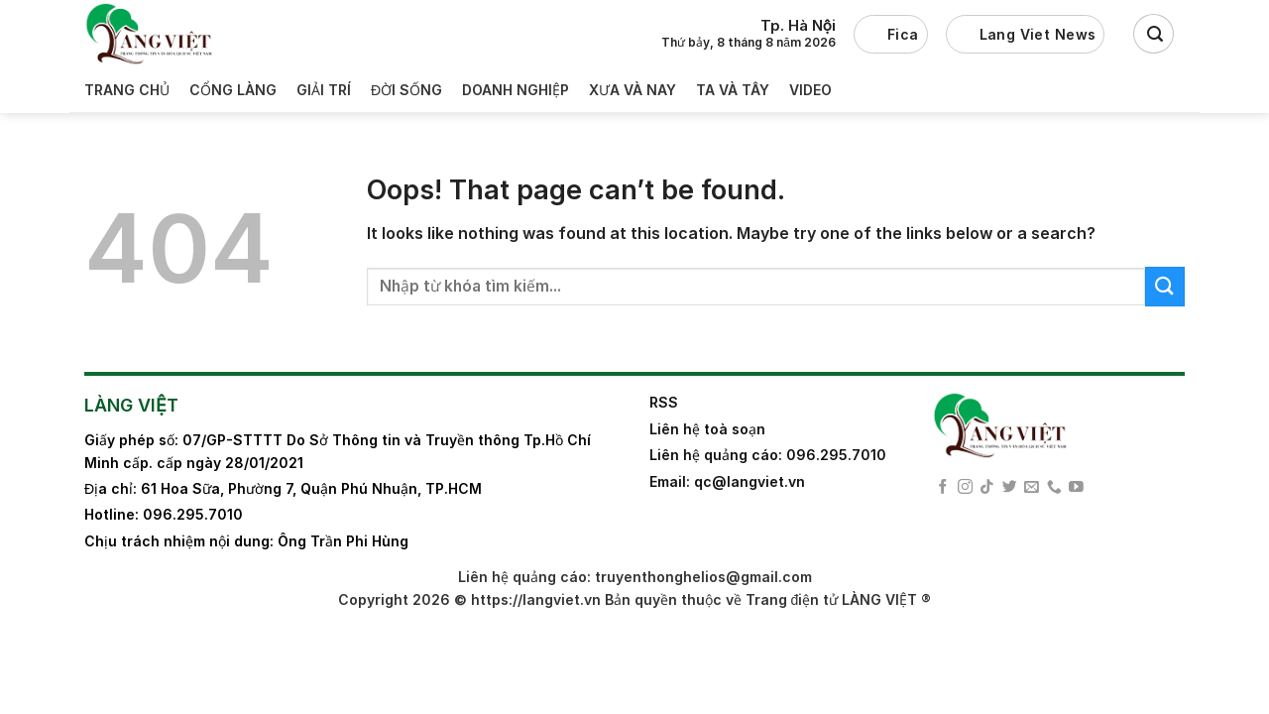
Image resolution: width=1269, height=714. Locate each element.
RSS (663, 402)
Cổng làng (233, 89)
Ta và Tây (732, 89)
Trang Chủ (127, 89)
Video (810, 89)
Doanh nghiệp (515, 89)
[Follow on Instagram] (965, 488)
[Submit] (1165, 286)
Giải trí (323, 89)
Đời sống (406, 89)
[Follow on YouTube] (1076, 488)
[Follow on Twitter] (1009, 488)
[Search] (1153, 34)
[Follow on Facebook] (943, 488)
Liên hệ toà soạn (707, 428)
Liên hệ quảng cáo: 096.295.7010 (767, 454)
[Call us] (1054, 488)
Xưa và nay (632, 89)
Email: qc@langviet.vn (727, 481)
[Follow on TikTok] (987, 488)
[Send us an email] (1031, 488)
